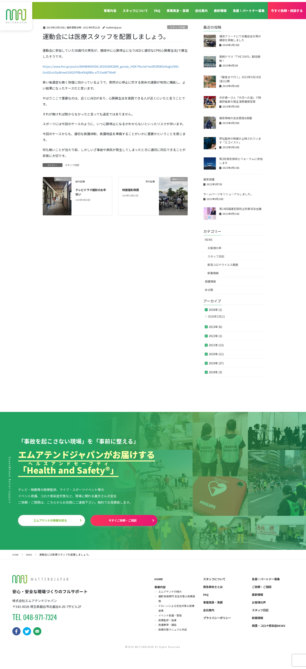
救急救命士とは (214, 589)
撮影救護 (208, 179)
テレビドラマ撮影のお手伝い (91, 194)
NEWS (208, 240)
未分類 (209, 290)
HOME (159, 580)
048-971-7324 (42, 617)
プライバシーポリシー (219, 622)
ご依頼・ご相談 (263, 589)
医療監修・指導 (168, 625)
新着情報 (213, 273)
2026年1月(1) (216, 316)
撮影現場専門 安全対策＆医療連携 (177, 602)
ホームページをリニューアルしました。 (228, 194)
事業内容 (108, 8)
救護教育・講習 (168, 631)
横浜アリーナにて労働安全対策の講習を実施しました (240, 38)
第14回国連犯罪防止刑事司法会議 (240, 209)
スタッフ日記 (177, 27)
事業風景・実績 (177, 8)
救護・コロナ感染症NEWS (271, 631)
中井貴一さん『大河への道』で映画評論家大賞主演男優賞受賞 (240, 99)
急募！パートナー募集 (249, 8)
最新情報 (220, 8)
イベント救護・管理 (171, 620)
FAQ (156, 8)
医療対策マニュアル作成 (174, 636)
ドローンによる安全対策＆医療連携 (177, 612)
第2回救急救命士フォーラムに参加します (241, 161)
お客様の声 (214, 248)
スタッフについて (134, 8)
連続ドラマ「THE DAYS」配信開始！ (239, 58)
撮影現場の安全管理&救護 (235, 118)
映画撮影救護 (131, 192)
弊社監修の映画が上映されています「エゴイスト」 (240, 140)
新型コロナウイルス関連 (223, 265)
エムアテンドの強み (171, 594)
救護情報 (210, 281)
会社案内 (201, 8)
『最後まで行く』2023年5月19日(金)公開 (240, 79)
